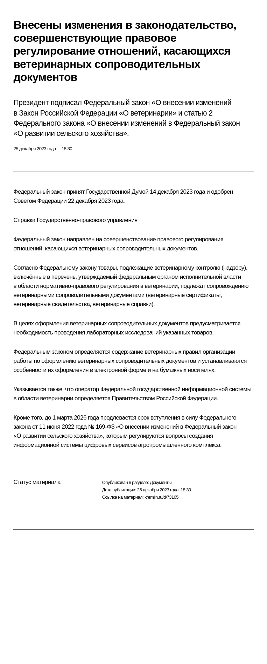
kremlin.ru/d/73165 (161, 497)
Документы (160, 482)
